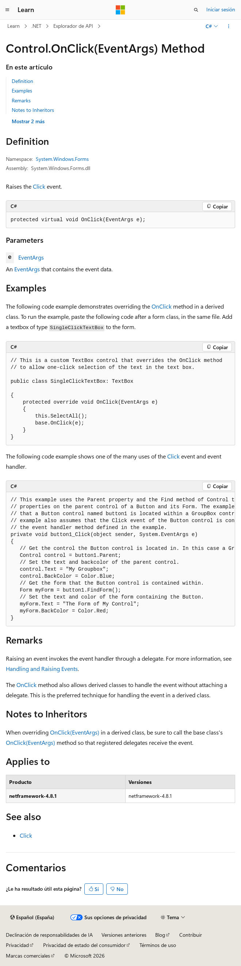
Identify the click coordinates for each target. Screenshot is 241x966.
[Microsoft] (120, 10)
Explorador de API (73, 25)
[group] (120, 559)
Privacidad (17, 945)
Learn (13, 25)
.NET (36, 25)
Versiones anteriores (124, 934)
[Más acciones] (228, 26)
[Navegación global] (7, 9)
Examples (22, 90)
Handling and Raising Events (42, 668)
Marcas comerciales (28, 955)
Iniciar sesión (220, 9)
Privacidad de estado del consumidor (84, 945)
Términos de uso (157, 945)
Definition (22, 81)
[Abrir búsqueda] (196, 9)
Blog (160, 934)
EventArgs (31, 257)
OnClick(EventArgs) (74, 732)
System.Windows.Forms (62, 158)
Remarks (21, 100)
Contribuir (190, 934)
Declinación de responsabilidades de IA (49, 934)
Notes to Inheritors (33, 109)
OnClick (162, 306)
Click (39, 186)
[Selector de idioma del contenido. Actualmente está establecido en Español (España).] (32, 917)
